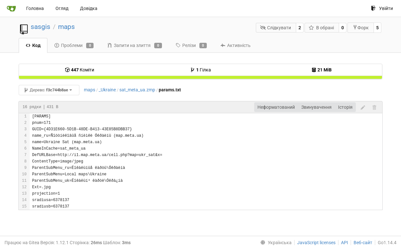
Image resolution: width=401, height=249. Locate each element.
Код (33, 45)
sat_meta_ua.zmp (137, 89)
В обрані (321, 27)
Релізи (191, 46)
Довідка (88, 8)
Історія (345, 107)
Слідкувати (275, 27)
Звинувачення (316, 107)
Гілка (200, 69)
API (344, 242)
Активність (235, 45)
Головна (35, 8)
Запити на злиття (134, 46)
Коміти (79, 69)
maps (66, 27)
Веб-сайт (363, 242)
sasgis (40, 27)
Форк (361, 27)
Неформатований (276, 107)
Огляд (61, 8)
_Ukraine (107, 89)
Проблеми (74, 46)
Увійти (382, 8)
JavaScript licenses (316, 242)
